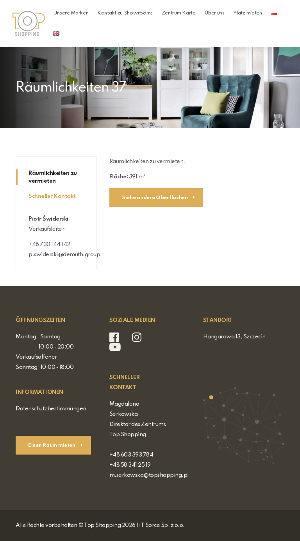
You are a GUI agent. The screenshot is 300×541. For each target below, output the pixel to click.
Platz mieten (247, 13)
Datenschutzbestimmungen (51, 409)
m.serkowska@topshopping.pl (149, 475)
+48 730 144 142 (49, 244)
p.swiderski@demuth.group (64, 254)
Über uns (214, 13)
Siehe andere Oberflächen (155, 197)
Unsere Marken (70, 13)
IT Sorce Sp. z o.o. (162, 525)
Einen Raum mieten (52, 445)
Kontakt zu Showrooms (125, 13)
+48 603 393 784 (131, 455)
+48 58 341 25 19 (130, 465)
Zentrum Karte (179, 13)
